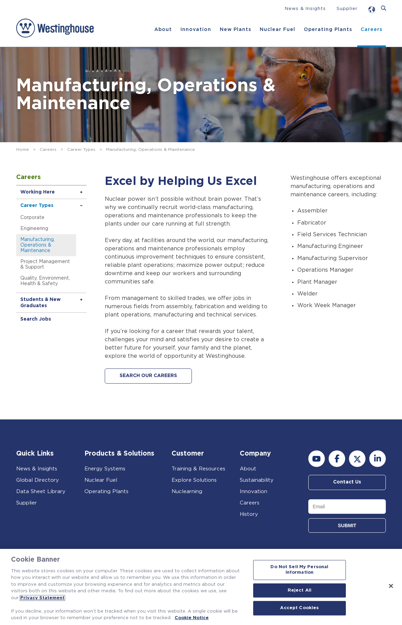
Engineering (34, 228)
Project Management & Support (45, 264)
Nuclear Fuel (277, 29)
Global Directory (37, 480)
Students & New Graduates (40, 302)
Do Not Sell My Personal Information (299, 570)
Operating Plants (328, 29)
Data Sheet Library (40, 491)
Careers (371, 29)
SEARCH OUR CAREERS (148, 376)
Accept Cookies (299, 608)
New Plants (235, 29)
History (249, 514)
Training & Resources (198, 468)
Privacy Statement (42, 598)
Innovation (196, 29)
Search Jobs (35, 319)
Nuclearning (187, 491)
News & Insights (305, 9)
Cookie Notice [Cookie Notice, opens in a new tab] (192, 618)
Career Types (81, 149)
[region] (201, 587)
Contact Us (347, 482)
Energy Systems (104, 468)
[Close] (391, 586)
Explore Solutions (194, 480)
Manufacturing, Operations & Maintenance (37, 245)
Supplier (347, 9)
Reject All (299, 590)
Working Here (37, 192)
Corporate (32, 217)
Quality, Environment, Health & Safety (45, 281)
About (163, 29)
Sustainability (257, 480)
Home (22, 149)
